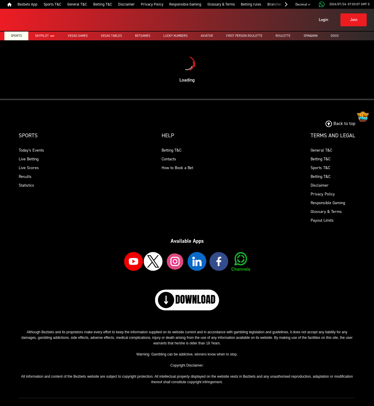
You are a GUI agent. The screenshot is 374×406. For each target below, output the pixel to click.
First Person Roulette (244, 36)
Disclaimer (320, 185)
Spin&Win (311, 36)
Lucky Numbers (175, 36)
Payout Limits (322, 220)
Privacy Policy (323, 194)
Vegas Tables (111, 36)
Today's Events (31, 150)
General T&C (321, 150)
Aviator (207, 36)
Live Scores (29, 168)
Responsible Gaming (328, 203)
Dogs (335, 36)
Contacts (169, 159)
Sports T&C (320, 168)
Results (25, 176)
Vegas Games (78, 36)
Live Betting (29, 159)
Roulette (283, 36)
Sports (16, 36)
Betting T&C (171, 150)
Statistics (26, 185)
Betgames (142, 36)
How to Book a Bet (177, 168)
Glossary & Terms (326, 211)
